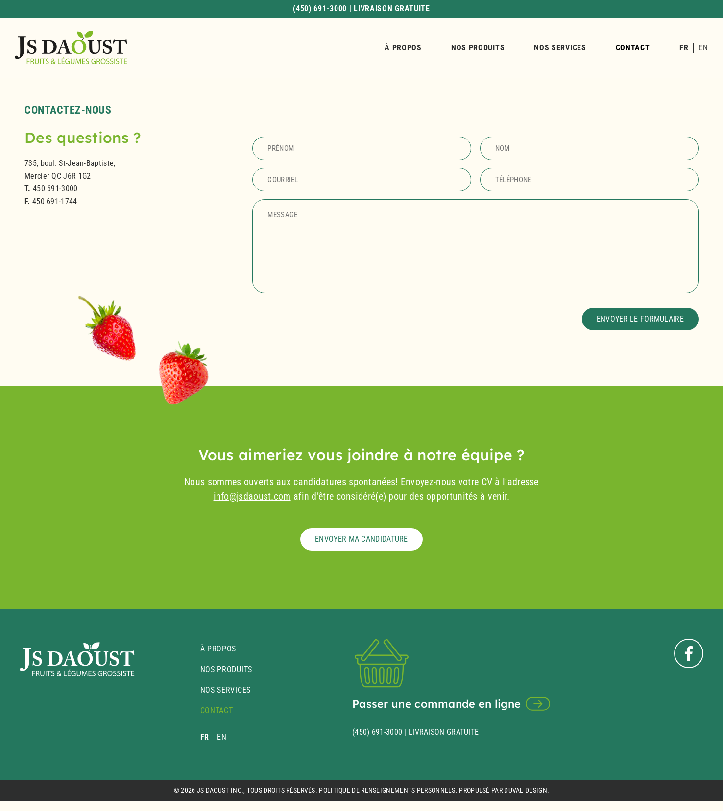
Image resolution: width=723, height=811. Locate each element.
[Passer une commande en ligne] (538, 704)
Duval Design (525, 790)
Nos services (560, 47)
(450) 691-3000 (377, 732)
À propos (403, 47)
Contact (633, 47)
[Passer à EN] (703, 48)
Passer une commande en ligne (436, 704)
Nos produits (478, 47)
